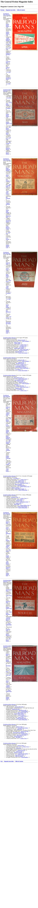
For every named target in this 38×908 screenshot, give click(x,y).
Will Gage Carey (8, 674)
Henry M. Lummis (19, 756)
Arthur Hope (19, 729)
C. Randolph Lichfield (20, 365)
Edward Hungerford (18, 736)
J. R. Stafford (8, 108)
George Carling (7, 556)
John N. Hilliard (7, 153)
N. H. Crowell (7, 239)
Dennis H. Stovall (21, 340)
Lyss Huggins (7, 540)
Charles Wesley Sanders (7, 25)
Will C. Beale (20, 499)
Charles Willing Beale (22, 378)
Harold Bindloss (7, 660)
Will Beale (16, 384)
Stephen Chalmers (8, 686)
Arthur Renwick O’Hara (8, 227)
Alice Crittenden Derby (8, 185)
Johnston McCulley (20, 385)
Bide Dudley (8, 550)
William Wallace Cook (7, 33)
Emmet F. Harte (19, 500)
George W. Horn (19, 751)
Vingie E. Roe (21, 480)
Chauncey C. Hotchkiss (8, 54)
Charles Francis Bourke (22, 506)
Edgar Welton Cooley (7, 275)
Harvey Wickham (18, 484)
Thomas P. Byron (22, 382)
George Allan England (7, 211)
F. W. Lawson (7, 425)
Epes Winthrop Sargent (19, 380)
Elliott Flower (8, 281)
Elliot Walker (16, 504)
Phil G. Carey (8, 43)
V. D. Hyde (8, 97)
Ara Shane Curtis (23, 345)
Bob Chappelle (8, 198)
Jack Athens (18, 737)
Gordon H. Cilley (8, 263)
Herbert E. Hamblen (18, 752)
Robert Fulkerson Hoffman (8, 39)
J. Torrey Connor (21, 714)
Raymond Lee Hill (22, 710)
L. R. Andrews (18, 369)
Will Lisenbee (8, 143)
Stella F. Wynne (17, 342)
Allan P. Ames (21, 717)
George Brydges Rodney (23, 727)
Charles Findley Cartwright (8, 457)
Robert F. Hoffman (16, 487)
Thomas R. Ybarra (8, 568)
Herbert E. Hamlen (8, 149)
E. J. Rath (8, 83)
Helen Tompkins (25, 341)
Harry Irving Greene (7, 192)
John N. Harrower (8, 635)
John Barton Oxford (8, 78)
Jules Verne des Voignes (8, 323)
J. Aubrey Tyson (8, 133)
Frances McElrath (8, 204)
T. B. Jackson (8, 317)
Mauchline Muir (18, 351)
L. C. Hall (8, 72)
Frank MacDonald (21, 485)
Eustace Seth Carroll (19, 706)
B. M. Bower (8, 48)
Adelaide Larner (18, 388)
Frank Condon (17, 343)
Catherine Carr (21, 362)
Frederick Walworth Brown (8, 619)
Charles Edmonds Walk (21, 718)
